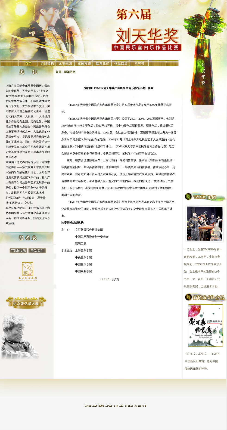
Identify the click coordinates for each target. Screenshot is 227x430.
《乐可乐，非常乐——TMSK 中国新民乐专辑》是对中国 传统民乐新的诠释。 (200, 361)
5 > (110, 279)
